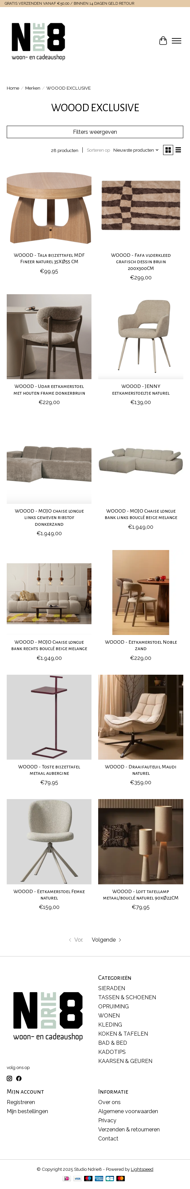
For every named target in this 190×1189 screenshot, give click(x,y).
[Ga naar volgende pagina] (107, 940)
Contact (108, 1138)
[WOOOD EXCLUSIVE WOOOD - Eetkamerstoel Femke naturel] (49, 841)
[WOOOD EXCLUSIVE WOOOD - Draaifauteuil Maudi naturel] (140, 717)
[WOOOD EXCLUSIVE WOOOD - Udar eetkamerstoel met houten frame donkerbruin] (49, 336)
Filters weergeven (95, 132)
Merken (32, 88)
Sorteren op (98, 150)
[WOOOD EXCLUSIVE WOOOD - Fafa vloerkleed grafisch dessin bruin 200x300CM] (140, 205)
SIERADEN (111, 988)
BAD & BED (112, 1043)
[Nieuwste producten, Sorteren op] (136, 150)
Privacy (107, 1120)
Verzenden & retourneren (129, 1129)
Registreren (21, 1102)
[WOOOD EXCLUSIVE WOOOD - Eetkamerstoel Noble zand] (140, 592)
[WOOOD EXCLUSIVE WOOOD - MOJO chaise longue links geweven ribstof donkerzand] (49, 461)
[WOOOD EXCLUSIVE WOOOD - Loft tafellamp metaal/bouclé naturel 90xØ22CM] (140, 841)
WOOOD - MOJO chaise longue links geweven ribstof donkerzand (49, 517)
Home (13, 88)
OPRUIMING (113, 1006)
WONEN (109, 1015)
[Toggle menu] (176, 41)
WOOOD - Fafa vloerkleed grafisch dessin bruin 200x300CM (141, 261)
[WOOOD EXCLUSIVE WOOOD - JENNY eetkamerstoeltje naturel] (140, 336)
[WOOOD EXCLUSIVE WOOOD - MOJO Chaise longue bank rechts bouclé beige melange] (49, 592)
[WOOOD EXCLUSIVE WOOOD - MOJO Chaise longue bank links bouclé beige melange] (140, 461)
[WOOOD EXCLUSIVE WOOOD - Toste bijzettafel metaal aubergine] (49, 717)
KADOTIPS (112, 1052)
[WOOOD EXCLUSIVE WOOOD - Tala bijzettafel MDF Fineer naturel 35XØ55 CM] (49, 205)
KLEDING (110, 1025)
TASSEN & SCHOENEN (127, 997)
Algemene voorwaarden (128, 1111)
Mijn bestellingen (27, 1111)
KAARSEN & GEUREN (125, 1061)
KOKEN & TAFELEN (123, 1034)
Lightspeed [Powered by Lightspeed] (142, 1169)
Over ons (109, 1102)
